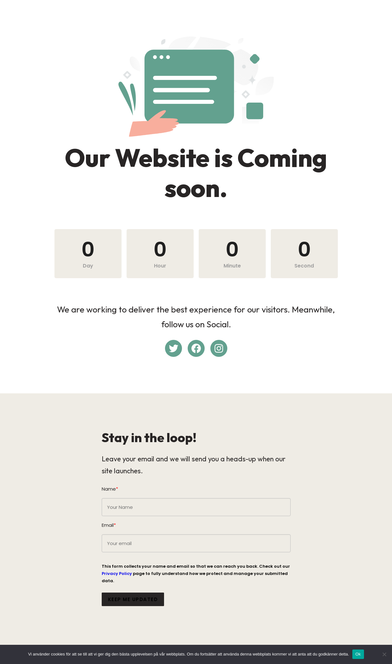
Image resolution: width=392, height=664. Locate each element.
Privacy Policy (117, 574)
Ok (358, 654)
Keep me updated (133, 599)
